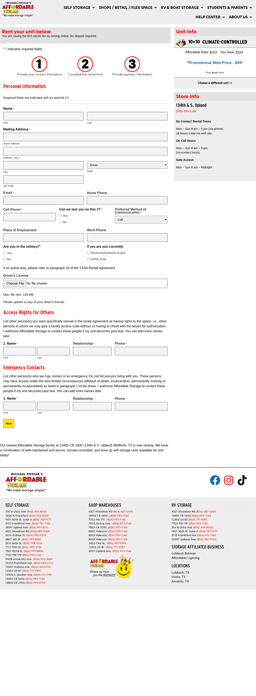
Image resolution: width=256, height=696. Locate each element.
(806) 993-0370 (36, 534)
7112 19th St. (13, 546)
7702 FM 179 (13, 554)
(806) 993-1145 (31, 554)
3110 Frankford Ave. (18, 523)
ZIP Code (8, 185)
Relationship (83, 343)
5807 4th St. (13, 538)
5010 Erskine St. (15, 534)
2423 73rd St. (97, 542)
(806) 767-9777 (42, 519)
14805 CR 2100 (15, 582)
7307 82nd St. (14, 550)
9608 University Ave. (18, 558)
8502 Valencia (98, 530)
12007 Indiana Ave (184, 538)
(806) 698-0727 (43, 562)
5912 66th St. (13, 542)
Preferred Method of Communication (130, 210)
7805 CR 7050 (98, 527)
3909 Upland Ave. (16, 527)
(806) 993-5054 (38, 515)
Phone (121, 343)
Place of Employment (20, 229)
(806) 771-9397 (31, 570)
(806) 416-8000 (37, 511)
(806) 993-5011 (38, 527)
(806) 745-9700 (41, 566)
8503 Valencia (98, 534)
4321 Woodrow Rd (17, 530)
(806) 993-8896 (34, 550)
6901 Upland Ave (100, 550)
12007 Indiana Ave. (17, 566)
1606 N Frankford (16, 515)
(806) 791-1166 (41, 523)
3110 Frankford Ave (184, 534)
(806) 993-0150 (35, 582)
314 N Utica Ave (15, 511)
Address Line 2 (11, 157)
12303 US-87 (13, 570)
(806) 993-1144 (35, 578)
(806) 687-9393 (116, 542)
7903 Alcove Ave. (100, 523)
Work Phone (96, 229)
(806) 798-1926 (32, 542)
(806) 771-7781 (43, 574)
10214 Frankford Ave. (19, 562)
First (5, 122)
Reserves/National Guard (108, 252)
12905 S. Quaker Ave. (19, 574)
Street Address (11, 143)
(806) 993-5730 (32, 546)
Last (89, 122)
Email (8, 192)
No (65, 221)
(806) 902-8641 (43, 558)
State (90, 171)
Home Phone (97, 192)
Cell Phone (12, 209)
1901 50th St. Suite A (18, 519)
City (5, 171)
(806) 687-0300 (40, 530)
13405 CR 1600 (15, 578)
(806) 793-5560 (31, 538)
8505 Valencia (98, 538)
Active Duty (98, 258)
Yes (65, 215)
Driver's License (16, 275)
